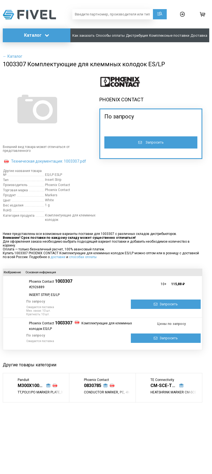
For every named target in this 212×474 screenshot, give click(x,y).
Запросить (151, 142)
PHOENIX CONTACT (121, 99)
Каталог (36, 35)
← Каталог (12, 56)
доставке (58, 257)
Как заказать (83, 35)
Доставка (198, 35)
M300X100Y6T (32, 385)
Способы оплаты (110, 35)
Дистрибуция (137, 35)
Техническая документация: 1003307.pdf (48, 161)
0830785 (92, 385)
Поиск (160, 14)
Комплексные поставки (169, 35)
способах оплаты (83, 257)
